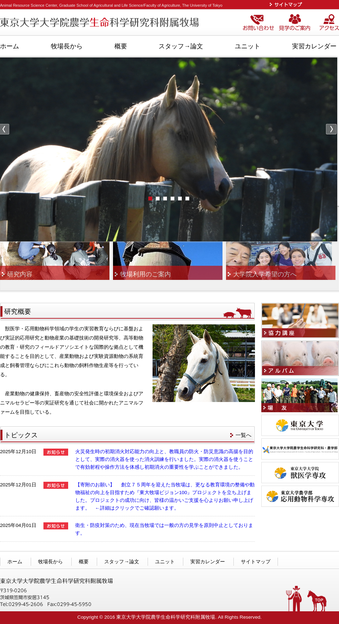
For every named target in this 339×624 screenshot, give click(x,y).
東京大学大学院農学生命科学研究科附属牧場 (100, 23)
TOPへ (317, 601)
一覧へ (243, 435)
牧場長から (67, 46)
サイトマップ (287, 4)
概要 (120, 46)
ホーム (9, 46)
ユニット (247, 46)
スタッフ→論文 (181, 46)
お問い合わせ (259, 23)
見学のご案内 (298, 23)
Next (331, 130)
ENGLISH (323, 4)
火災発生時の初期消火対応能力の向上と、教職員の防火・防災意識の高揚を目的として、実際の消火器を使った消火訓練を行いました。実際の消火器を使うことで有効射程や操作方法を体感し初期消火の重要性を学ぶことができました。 (164, 459)
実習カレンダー (314, 46)
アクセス (329, 23)
